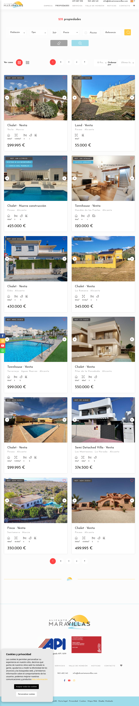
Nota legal (62, 701)
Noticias (111, 6)
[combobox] (17, 32)
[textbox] (18, 32)
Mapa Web (92, 701)
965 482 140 (93, 1)
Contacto (124, 6)
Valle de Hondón (94, 6)
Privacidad (73, 701)
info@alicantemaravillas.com (115, 1)
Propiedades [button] (62, 6)
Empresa (48, 6)
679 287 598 (77, 1)
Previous (6, 97)
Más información (40, 679)
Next (64, 97)
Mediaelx (109, 701)
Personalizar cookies (26, 694)
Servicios (77, 6)
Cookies (82, 701)
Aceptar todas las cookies (26, 686)
